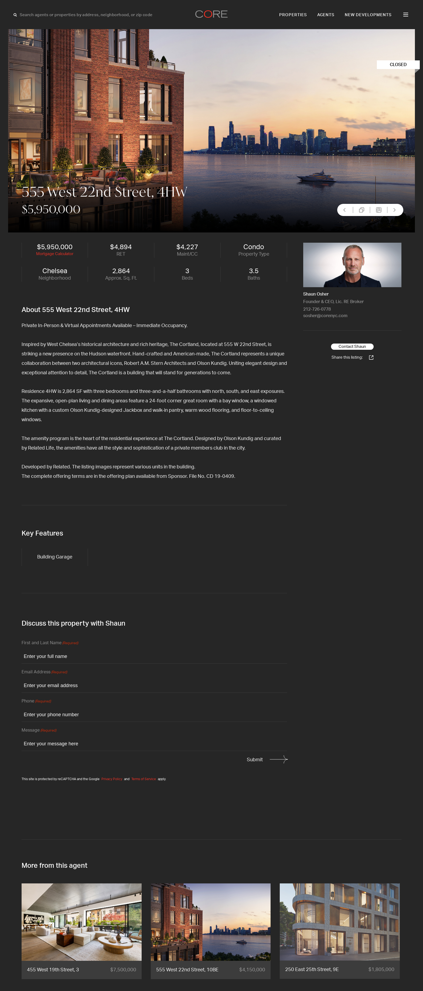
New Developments (368, 15)
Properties (293, 15)
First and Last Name (50, 643)
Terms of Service (143, 779)
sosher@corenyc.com (325, 316)
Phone (36, 701)
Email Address (44, 672)
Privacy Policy (111, 779)
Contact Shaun (352, 347)
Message (39, 730)
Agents (326, 15)
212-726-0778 (317, 309)
